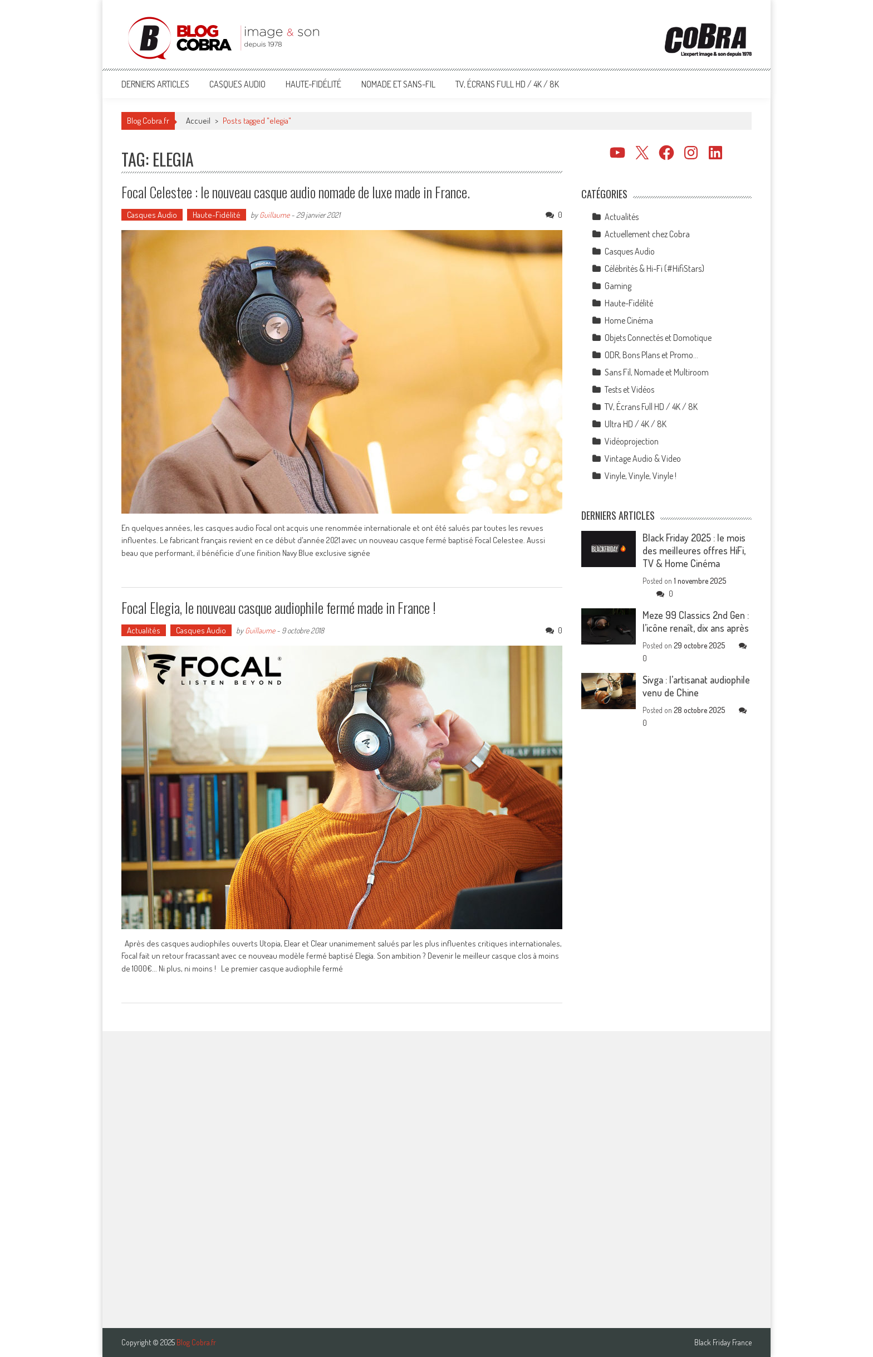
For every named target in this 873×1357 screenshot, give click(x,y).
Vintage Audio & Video (643, 458)
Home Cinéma (629, 320)
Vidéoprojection (632, 441)
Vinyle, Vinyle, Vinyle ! (640, 475)
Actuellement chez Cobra (647, 234)
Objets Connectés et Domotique (658, 337)
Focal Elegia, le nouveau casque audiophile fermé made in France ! (278, 607)
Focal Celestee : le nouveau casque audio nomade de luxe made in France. (295, 192)
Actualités (143, 630)
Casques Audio (237, 84)
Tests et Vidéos (629, 389)
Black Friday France (723, 1342)
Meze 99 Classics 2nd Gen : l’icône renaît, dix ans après (696, 621)
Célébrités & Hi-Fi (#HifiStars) (654, 268)
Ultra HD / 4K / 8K (635, 423)
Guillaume (274, 214)
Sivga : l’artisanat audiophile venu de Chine (696, 686)
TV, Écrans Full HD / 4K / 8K (507, 84)
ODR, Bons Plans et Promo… (651, 354)
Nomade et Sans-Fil (398, 84)
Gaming (618, 285)
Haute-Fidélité (313, 84)
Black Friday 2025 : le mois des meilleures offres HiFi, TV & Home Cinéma (694, 550)
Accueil (198, 120)
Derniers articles (155, 84)
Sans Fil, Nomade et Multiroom (657, 372)
